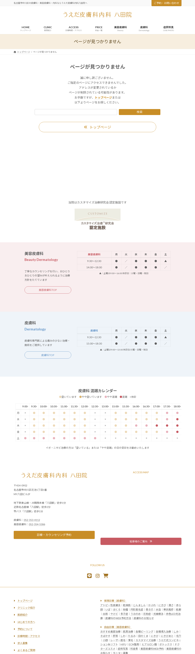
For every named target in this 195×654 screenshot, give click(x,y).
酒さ (171, 605)
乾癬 (178, 609)
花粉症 (147, 613)
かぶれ (152, 605)
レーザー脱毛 (118, 640)
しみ (176, 631)
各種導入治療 (163, 631)
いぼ (107, 609)
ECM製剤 (134, 644)
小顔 (105, 640)
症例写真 (123, 648)
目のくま (143, 635)
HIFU (123, 644)
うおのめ (136, 613)
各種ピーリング (144, 631)
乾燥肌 (127, 605)
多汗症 (124, 613)
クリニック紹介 (26, 607)
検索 (140, 111)
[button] (97, 127)
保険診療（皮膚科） (115, 600)
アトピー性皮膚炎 (110, 605)
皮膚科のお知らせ (144, 618)
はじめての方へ (26, 621)
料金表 (134, 648)
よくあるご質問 (26, 650)
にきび (162, 605)
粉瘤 (125, 609)
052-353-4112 (32, 519)
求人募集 (22, 643)
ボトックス (165, 644)
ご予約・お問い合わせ (166, 3)
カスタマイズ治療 (146, 640)
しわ (123, 635)
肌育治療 (128, 631)
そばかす (105, 635)
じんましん (139, 605)
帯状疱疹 (168, 609)
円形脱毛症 (137, 609)
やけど (114, 613)
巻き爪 (149, 609)
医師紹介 (22, 614)
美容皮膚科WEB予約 (152, 648)
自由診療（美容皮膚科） (118, 627)
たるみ (132, 635)
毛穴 (178, 635)
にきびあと (167, 635)
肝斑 (115, 635)
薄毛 (130, 640)
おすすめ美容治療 (110, 631)
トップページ (25, 600)
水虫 (158, 609)
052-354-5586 (37, 524)
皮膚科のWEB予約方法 (118, 618)
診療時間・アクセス (28, 636)
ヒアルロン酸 (149, 644)
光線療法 (158, 613)
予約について (25, 629)
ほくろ (116, 609)
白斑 (105, 613)
